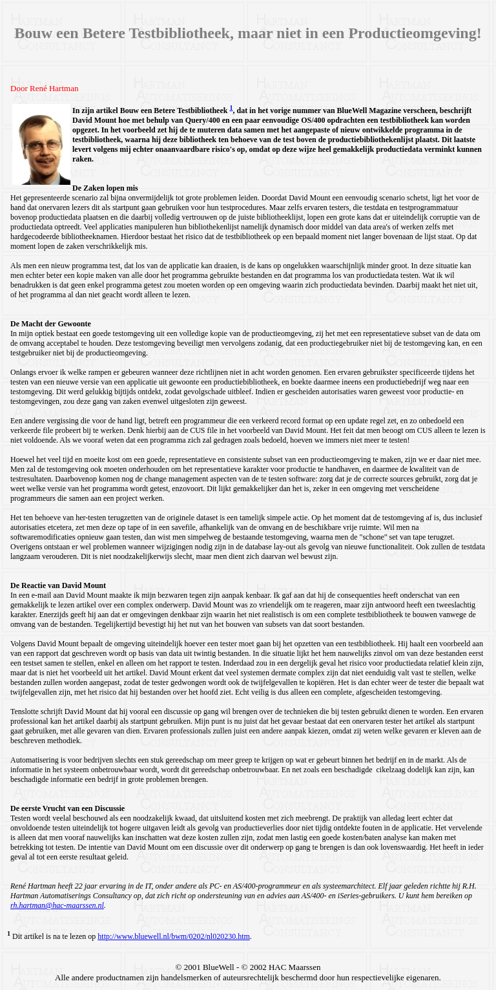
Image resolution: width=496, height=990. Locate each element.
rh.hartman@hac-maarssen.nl (57, 905)
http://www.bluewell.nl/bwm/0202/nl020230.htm (174, 936)
